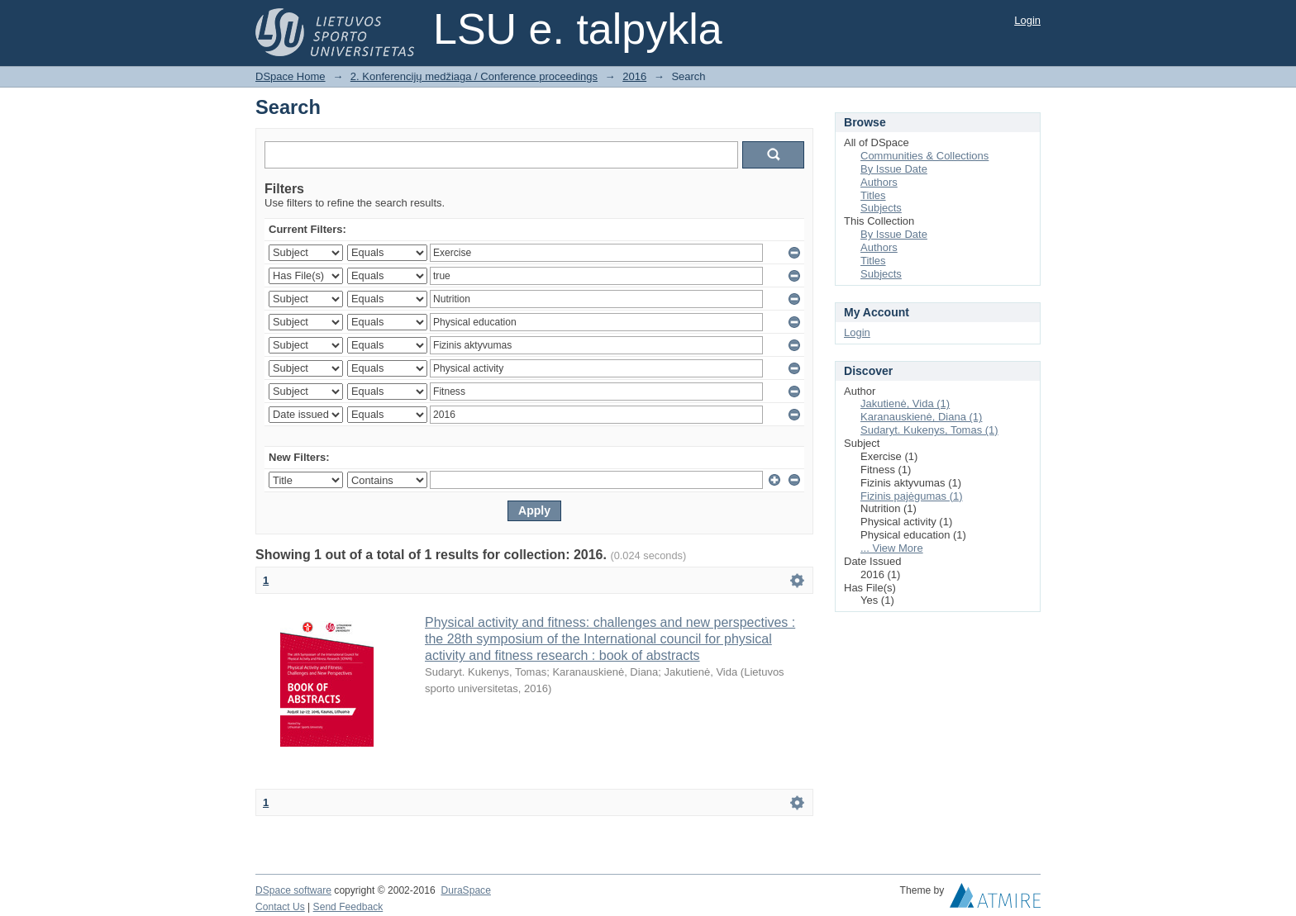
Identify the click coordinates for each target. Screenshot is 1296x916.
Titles (873, 195)
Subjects (881, 208)
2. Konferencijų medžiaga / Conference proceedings (474, 76)
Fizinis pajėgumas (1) (911, 496)
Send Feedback (348, 907)
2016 (634, 76)
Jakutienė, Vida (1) (905, 403)
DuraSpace (465, 890)
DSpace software (293, 890)
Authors (879, 182)
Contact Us (280, 907)
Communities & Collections (924, 156)
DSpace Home (290, 76)
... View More (891, 548)
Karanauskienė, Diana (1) (921, 417)
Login (1027, 20)
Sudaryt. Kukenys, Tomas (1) (929, 430)
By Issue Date (893, 169)
